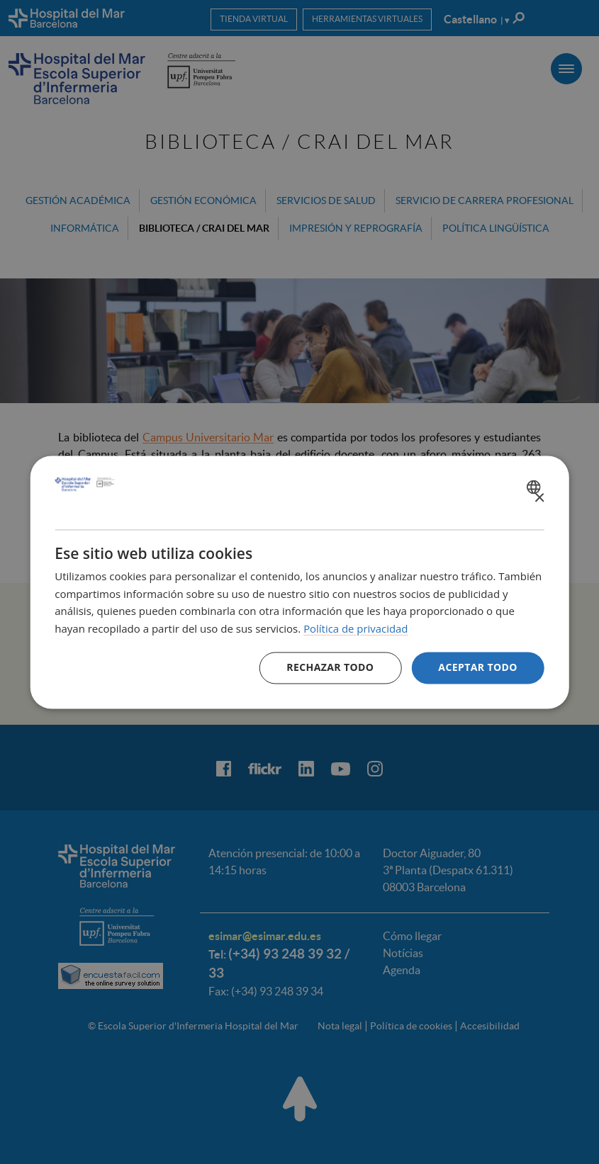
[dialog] (299, 582)
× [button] (539, 498)
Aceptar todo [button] (477, 667)
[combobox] (535, 487)
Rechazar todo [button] (330, 667)
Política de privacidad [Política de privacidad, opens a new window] (355, 629)
